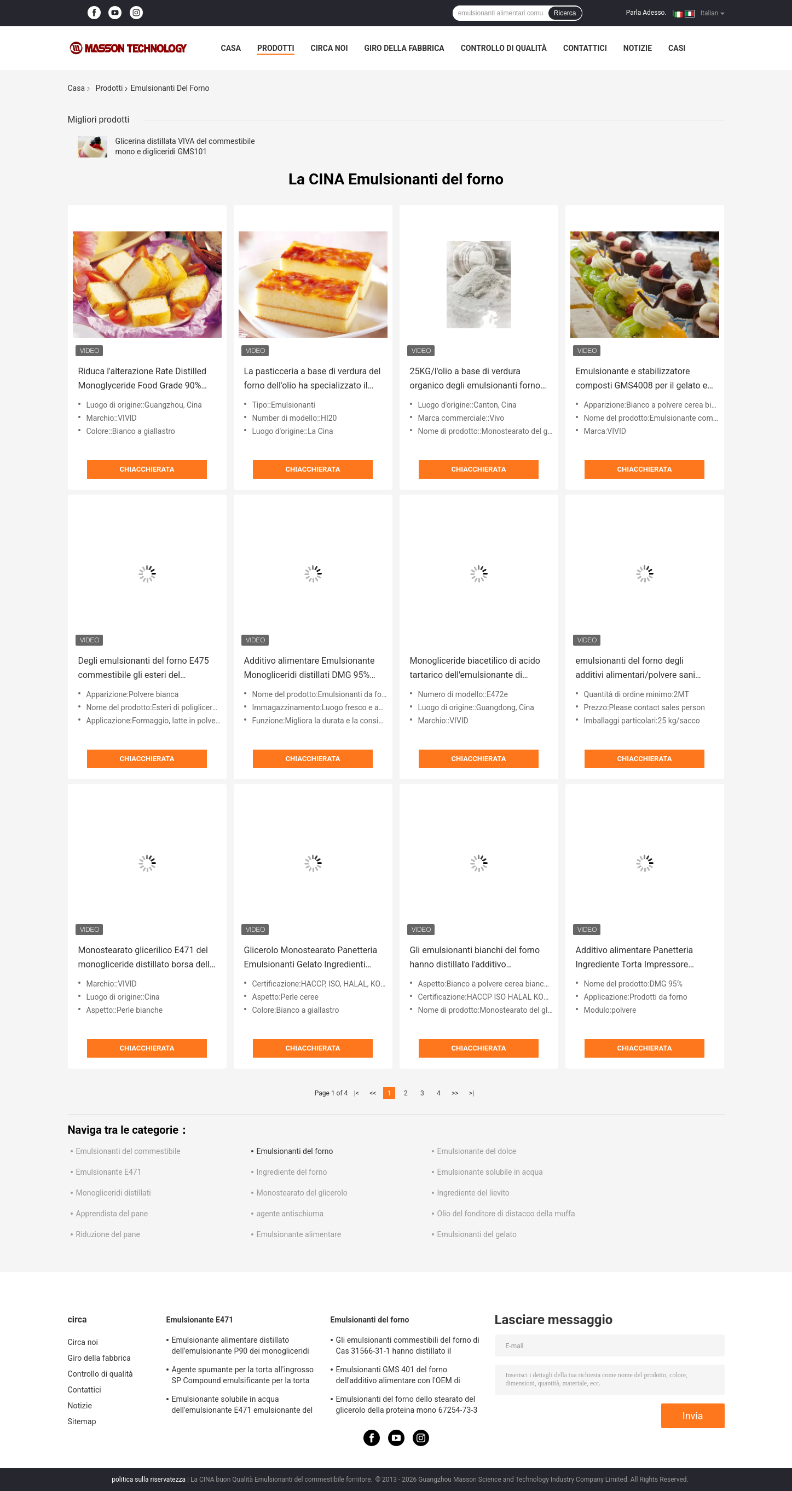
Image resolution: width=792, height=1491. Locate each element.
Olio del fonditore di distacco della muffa (506, 1213)
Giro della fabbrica (404, 48)
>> (455, 1093)
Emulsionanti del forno (295, 1151)
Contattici (585, 48)
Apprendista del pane (112, 1213)
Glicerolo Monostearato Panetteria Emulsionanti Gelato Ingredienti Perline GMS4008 (311, 958)
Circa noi (329, 48)
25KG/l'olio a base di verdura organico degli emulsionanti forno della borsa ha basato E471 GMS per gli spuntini (475, 379)
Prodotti (275, 48)
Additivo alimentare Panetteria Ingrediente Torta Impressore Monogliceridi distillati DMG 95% (639, 958)
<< (372, 1093)
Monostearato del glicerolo (302, 1192)
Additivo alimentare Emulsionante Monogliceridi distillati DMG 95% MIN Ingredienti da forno (309, 668)
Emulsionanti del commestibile (128, 1151)
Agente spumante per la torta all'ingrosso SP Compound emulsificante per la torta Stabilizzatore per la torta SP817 (243, 1376)
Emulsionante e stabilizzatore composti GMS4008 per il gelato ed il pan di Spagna (644, 379)
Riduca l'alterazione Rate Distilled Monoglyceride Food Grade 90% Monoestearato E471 (142, 379)
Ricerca (565, 13)
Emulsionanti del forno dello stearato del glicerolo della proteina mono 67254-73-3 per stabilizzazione (407, 1406)
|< (356, 1093)
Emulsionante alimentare (299, 1234)
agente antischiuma (290, 1213)
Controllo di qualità (504, 48)
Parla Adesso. (646, 12)
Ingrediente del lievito (473, 1192)
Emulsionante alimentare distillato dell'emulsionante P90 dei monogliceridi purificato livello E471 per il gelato (240, 1347)
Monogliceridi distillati (113, 1192)
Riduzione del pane (108, 1234)
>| (471, 1093)
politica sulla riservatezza (149, 1479)
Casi (676, 48)
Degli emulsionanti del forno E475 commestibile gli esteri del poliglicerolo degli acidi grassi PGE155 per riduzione (143, 668)
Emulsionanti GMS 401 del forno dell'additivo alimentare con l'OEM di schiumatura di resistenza (398, 1376)
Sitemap (82, 1421)
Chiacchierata (147, 469)
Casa (231, 48)
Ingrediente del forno (292, 1172)
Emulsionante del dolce (477, 1151)
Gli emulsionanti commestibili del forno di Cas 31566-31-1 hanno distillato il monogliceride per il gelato (407, 1347)
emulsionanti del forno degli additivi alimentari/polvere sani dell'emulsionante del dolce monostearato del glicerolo (636, 668)
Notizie (637, 48)
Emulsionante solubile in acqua (490, 1172)
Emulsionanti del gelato (477, 1234)
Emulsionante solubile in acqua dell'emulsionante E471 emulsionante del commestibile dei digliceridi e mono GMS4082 (242, 1406)
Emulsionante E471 (109, 1172)
